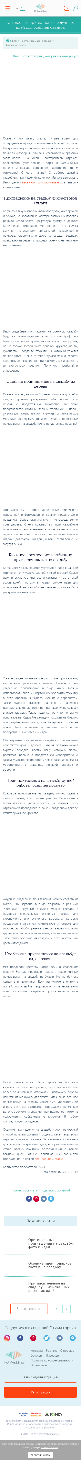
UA (16, 8)
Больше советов (29, 1308)
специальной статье (49, 1159)
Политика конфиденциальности (52, 1360)
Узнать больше (49, 1447)
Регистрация (40, 1392)
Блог (14, 40)
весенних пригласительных (42, 182)
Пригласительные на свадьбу (36, 40)
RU (22, 8)
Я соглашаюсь (40, 1455)
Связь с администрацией (40, 1377)
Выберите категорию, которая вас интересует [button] (41, 56)
